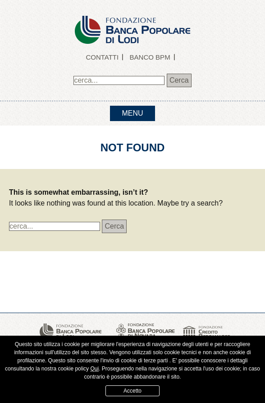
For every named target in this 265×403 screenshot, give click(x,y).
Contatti (102, 57)
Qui (94, 369)
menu (132, 113)
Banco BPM (150, 57)
